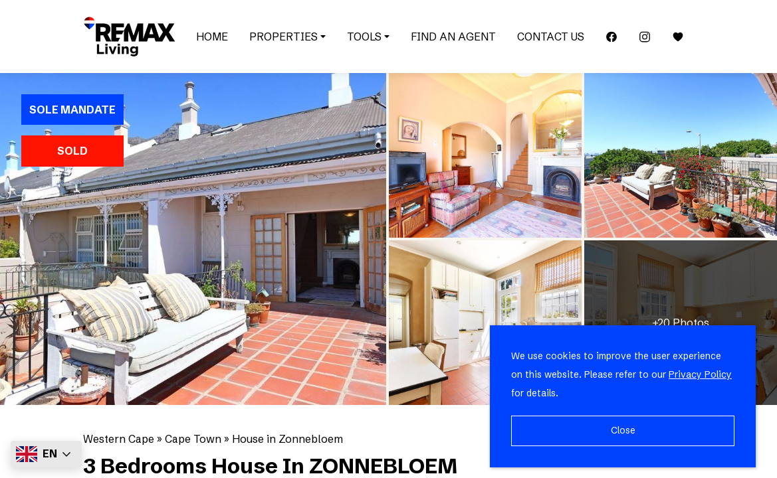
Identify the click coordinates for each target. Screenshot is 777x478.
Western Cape (118, 438)
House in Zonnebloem (287, 438)
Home (212, 36)
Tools (368, 36)
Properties (287, 36)
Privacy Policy (700, 374)
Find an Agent (453, 36)
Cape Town (193, 438)
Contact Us (550, 36)
